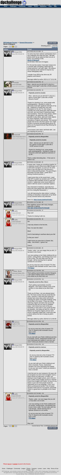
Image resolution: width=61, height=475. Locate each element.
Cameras (34, 468)
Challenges (9, 468)
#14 (43, 393)
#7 (42, 210)
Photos (28, 468)
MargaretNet (18, 52)
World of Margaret (33, 60)
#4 (42, 134)
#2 (42, 82)
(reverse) (55, 47)
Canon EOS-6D (16, 213)
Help (48, 468)
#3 (42, 90)
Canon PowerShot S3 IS (19, 136)
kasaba (16, 82)
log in (52, 4)
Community (17, 468)
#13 (43, 344)
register (58, 4)
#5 (42, 162)
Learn (44, 468)
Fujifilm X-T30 (16, 324)
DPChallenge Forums (10, 42)
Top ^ (33, 470)
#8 (42, 219)
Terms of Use (54, 468)
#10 (43, 270)
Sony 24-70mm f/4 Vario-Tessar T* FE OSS (24, 275)
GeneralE (17, 135)
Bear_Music (18, 271)
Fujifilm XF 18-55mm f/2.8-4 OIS (21, 326)
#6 (42, 202)
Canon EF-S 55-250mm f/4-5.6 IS (21, 86)
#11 (43, 279)
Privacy (28, 470)
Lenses (40, 468)
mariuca (16, 322)
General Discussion (26, 42)
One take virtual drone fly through (39, 208)
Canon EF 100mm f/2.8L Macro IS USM (23, 215)
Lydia (16, 211)
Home (3, 468)
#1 (42, 51)
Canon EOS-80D (17, 84)
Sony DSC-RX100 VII (18, 54)
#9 (42, 248)
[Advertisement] (30, 24)
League (23, 468)
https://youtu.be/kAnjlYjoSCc (43, 199)
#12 (43, 321)
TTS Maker (31, 268)
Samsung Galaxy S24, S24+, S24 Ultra (23, 273)
